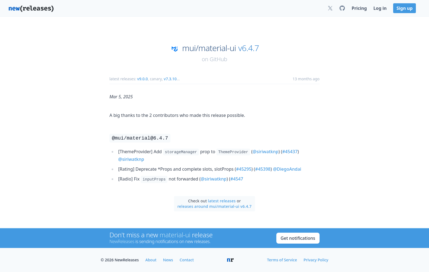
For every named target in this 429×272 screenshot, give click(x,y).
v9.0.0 (142, 78)
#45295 (243, 169)
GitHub (218, 59)
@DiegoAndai (287, 169)
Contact (187, 259)
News (168, 259)
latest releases (222, 200)
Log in (380, 8)
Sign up (404, 8)
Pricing (359, 8)
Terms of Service (282, 259)
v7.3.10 (170, 78)
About (150, 259)
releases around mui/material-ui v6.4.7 (214, 206)
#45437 (289, 152)
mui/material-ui (209, 48)
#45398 (263, 169)
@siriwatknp (266, 152)
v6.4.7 (248, 48)
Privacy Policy (316, 259)
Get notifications (298, 238)
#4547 (236, 179)
